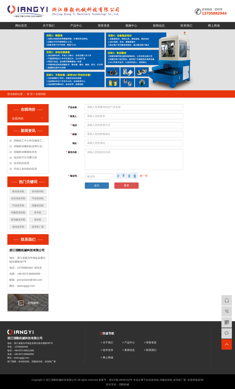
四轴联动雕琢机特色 (25, 151)
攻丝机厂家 (179, 379)
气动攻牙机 (18, 205)
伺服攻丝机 (38, 205)
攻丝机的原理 (21, 163)
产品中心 (76, 25)
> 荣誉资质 (150, 342)
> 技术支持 (107, 350)
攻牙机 (37, 212)
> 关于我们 (107, 342)
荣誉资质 (104, 25)
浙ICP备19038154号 (120, 379)
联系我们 (186, 25)
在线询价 (18, 118)
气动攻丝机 (38, 198)
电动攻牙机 (18, 226)
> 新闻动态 (128, 350)
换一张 (144, 175)
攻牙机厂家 (38, 226)
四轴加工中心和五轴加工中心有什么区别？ (30, 140)
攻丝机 (37, 219)
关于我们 (49, 25)
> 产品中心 (128, 342)
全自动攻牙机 (18, 198)
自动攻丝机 (38, 191)
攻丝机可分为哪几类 (25, 157)
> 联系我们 (150, 350)
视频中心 (131, 25)
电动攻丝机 (18, 191)
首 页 (30, 94)
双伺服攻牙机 (18, 219)
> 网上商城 (107, 357)
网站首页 (21, 25)
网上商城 (214, 25)
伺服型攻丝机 (18, 212)
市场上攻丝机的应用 (25, 168)
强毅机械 (124, 384)
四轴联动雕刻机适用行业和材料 (30, 146)
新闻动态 (159, 25)
